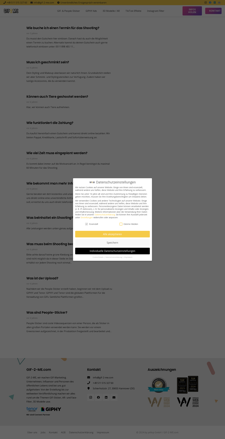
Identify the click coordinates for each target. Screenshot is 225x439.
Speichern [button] (112, 242)
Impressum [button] (128, 257)
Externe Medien (129, 224)
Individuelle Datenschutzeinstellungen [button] (112, 251)
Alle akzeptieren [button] (112, 234)
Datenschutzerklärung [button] (113, 257)
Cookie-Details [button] (98, 257)
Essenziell (91, 224)
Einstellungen (87, 217)
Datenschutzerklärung (105, 214)
